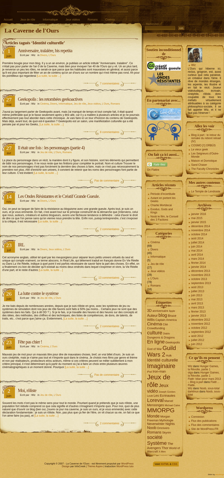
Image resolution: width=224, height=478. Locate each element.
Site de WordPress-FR (204, 429)
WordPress (127, 463)
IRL (21, 244)
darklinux (193, 391)
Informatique (50, 19)
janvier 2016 (198, 214)
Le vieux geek (199, 149)
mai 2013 (196, 299)
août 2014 (197, 238)
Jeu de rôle (80, 103)
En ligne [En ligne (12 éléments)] (156, 342)
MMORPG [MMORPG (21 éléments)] (161, 410)
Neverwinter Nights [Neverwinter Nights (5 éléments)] (161, 424)
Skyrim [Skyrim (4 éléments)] (166, 432)
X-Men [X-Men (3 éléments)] (162, 451)
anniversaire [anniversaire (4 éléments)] (160, 310)
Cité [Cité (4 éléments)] (165, 324)
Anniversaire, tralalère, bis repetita (45, 50)
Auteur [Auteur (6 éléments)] (152, 315)
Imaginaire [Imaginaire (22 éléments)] (161, 366)
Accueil (8, 19)
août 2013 (197, 287)
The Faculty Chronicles (205, 168)
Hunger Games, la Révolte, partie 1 (203, 368)
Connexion (197, 416)
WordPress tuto (124, 466)
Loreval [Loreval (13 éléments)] (155, 400)
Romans (93, 19)
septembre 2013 (201, 283)
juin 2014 (196, 246)
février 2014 (198, 262)
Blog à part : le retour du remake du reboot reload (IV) (206, 138)
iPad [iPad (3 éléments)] (149, 371)
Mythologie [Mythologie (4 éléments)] (166, 420)
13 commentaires (108, 277)
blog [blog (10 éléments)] (162, 315)
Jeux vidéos (73, 19)
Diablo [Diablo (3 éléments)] (166, 333)
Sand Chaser (199, 164)
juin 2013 (196, 295)
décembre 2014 (200, 226)
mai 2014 (196, 250)
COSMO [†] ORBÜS (203, 145)
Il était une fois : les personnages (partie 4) (51, 147)
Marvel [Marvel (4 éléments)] (168, 401)
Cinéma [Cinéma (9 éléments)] (154, 324)
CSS (174, 464)
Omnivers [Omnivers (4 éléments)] (163, 428)
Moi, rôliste (27, 390)
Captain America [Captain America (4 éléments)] (166, 320)
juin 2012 (196, 344)
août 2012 (197, 336)
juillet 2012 (197, 340)
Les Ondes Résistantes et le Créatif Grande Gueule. (59, 196)
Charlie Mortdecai (161, 205)
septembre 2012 (201, 331)
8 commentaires (109, 132)
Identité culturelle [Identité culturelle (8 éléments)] (162, 360)
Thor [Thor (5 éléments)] (165, 448)
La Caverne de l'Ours (32, 30)
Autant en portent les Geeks (163, 199)
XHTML (165, 464)
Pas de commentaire (106, 180)
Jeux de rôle (27, 19)
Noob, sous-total (209, 388)
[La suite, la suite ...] (49, 75)
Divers (43, 55)
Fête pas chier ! (30, 341)
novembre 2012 (200, 323)
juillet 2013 (197, 291)
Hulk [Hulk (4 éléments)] (169, 355)
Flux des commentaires (205, 425)
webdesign (219, 474)
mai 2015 (196, 218)
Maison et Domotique (204, 160)
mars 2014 (197, 258)
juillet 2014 (197, 242)
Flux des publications (204, 420)
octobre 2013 (199, 279)
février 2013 (198, 311)
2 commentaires (109, 229)
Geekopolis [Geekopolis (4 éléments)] (172, 342)
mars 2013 (197, 307)
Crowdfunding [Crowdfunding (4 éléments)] (156, 328)
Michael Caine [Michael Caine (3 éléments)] (172, 405)
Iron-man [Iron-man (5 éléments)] (159, 371)
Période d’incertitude (162, 194)
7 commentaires (109, 83)
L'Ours (52, 55)
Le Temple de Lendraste (205, 191)
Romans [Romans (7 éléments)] (154, 432)
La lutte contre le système (38, 293)
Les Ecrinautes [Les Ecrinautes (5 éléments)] (164, 395)
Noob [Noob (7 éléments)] (151, 428)
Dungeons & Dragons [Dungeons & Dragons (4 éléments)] (161, 337)
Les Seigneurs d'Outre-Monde (205, 155)
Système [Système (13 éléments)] (157, 443)
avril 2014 (197, 254)
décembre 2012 (200, 319)
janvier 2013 (198, 315)
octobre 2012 (199, 327)
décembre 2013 (200, 271)
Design (65, 466)
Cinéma (110, 19)
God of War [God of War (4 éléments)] (154, 349)
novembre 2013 (200, 275)
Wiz (193, 65)
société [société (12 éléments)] (154, 437)
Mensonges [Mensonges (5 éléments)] (155, 405)
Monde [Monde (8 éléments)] (153, 416)
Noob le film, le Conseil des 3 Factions (164, 218)
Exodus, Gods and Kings (161, 211)
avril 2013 (197, 303)
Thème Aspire (95, 466)
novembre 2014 (200, 230)
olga (190, 372)
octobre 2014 (199, 234)
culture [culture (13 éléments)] (154, 333)
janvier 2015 (198, 222)
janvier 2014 (198, 266)
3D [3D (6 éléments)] (149, 310)
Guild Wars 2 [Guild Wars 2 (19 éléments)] (161, 351)
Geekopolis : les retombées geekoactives (50, 99)
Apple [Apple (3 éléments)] (172, 311)
